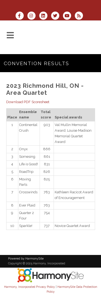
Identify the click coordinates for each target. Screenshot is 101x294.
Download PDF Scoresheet (27, 102)
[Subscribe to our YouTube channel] (69, 16)
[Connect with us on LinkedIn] (45, 16)
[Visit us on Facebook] (21, 16)
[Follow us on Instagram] (33, 16)
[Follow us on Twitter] (57, 16)
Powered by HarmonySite (26, 258)
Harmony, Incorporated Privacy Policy (29, 286)
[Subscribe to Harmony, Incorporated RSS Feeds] (80, 16)
